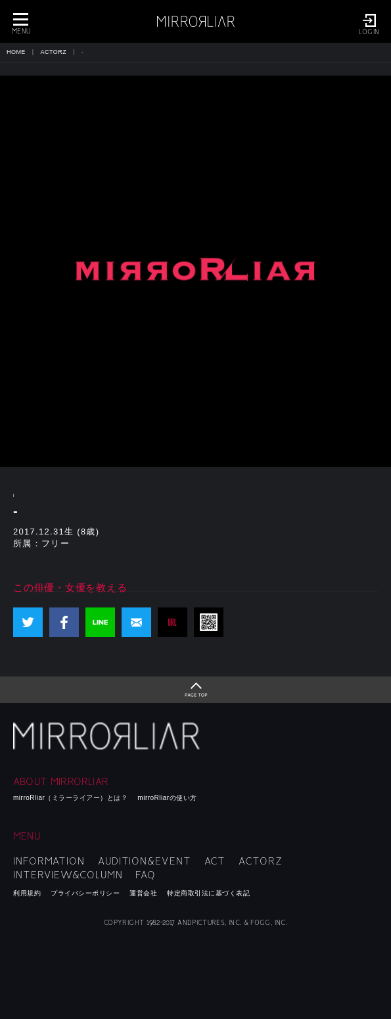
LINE (100, 622)
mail (136, 622)
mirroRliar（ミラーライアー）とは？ (70, 797)
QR (208, 622)
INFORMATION (49, 861)
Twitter (28, 622)
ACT (215, 861)
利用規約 (27, 893)
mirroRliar (108, 736)
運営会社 (143, 893)
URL (172, 622)
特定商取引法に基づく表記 (208, 893)
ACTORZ (54, 52)
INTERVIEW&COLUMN (67, 875)
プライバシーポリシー (85, 893)
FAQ (145, 875)
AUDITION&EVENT (144, 861)
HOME (16, 52)
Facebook (64, 622)
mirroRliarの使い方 (166, 797)
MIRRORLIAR (196, 21)
